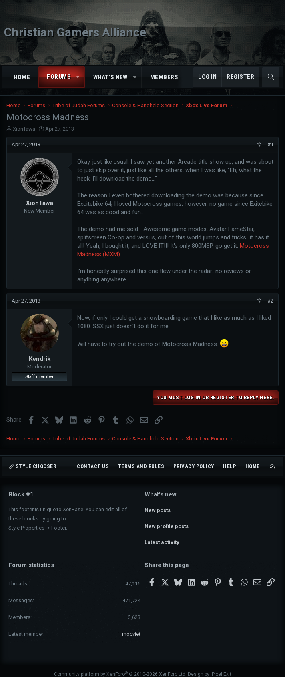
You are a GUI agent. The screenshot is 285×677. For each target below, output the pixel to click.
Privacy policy (193, 466)
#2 (270, 301)
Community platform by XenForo (120, 667)
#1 (270, 144)
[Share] (259, 144)
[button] (78, 77)
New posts (158, 508)
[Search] (270, 77)
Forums (59, 76)
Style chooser (32, 466)
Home (22, 77)
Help (229, 466)
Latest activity (162, 537)
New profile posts (167, 523)
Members (164, 77)
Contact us (93, 466)
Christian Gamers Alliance (75, 32)
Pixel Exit (221, 667)
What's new (110, 77)
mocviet (131, 627)
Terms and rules (141, 466)
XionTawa (24, 129)
